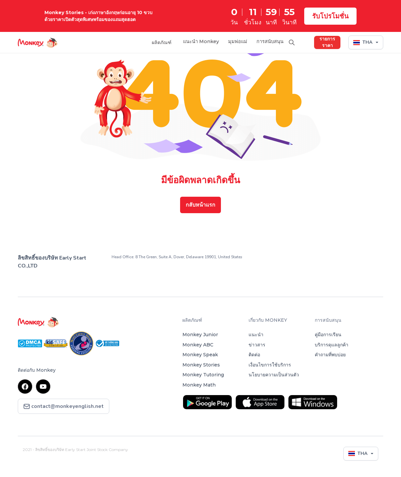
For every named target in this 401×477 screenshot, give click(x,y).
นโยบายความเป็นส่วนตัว (274, 375)
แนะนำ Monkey (193, 42)
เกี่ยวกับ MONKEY (268, 320)
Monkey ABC (197, 345)
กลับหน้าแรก (200, 205)
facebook (25, 386)
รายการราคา (327, 41)
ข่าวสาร (257, 345)
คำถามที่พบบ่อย (330, 355)
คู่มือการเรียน (328, 335)
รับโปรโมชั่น (330, 16)
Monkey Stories (201, 365)
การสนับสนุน (268, 42)
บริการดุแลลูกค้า (331, 345)
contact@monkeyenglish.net (63, 406)
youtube (43, 386)
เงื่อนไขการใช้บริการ (270, 365)
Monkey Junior (200, 335)
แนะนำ (256, 335)
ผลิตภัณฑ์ (152, 42)
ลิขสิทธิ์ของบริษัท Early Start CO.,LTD (52, 261)
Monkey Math (199, 385)
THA (362, 41)
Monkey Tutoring (203, 375)
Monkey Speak (200, 355)
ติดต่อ (254, 355)
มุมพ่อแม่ (233, 42)
